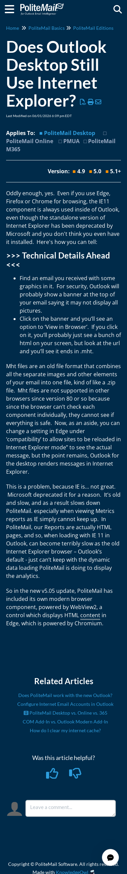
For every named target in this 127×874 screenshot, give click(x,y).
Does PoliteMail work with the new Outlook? (65, 695)
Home (12, 28)
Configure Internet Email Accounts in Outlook (65, 704)
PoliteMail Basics (46, 28)
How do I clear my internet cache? (65, 730)
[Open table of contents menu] (11, 8)
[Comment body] (70, 808)
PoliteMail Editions (93, 28)
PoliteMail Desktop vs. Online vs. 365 (65, 713)
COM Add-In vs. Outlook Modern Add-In (65, 721)
